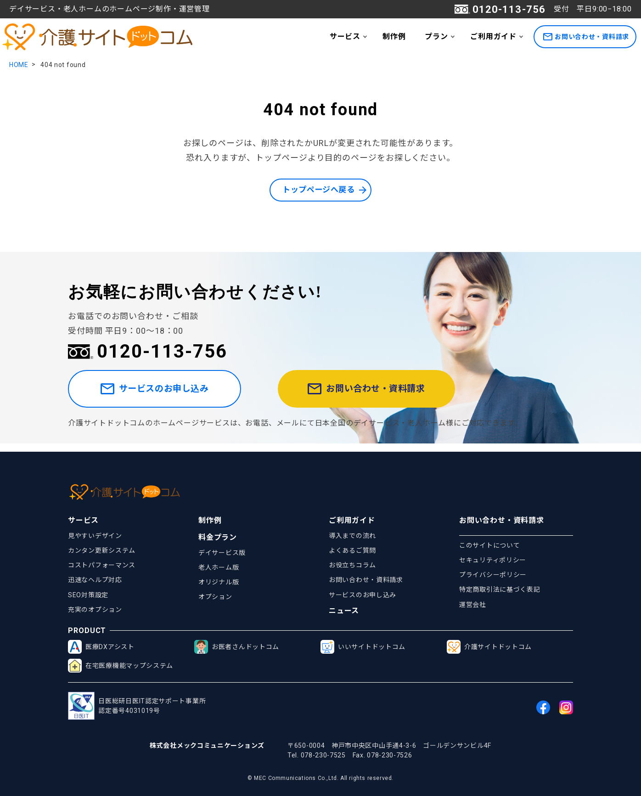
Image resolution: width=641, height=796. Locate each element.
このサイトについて (489, 545)
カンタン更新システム (101, 550)
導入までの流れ (352, 535)
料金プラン (217, 537)
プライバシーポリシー (493, 575)
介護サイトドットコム (489, 647)
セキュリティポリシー (492, 560)
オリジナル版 (218, 582)
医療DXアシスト (101, 647)
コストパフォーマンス (101, 565)
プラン (436, 36)
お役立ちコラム (352, 565)
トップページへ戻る (318, 190)
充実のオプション (95, 609)
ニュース (344, 611)
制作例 (393, 36)
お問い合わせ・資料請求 (586, 37)
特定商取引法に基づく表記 (499, 590)
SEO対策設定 (88, 595)
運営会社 (472, 604)
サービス (345, 36)
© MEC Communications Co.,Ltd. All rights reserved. (320, 778)
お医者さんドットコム (236, 647)
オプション (215, 597)
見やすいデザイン (95, 535)
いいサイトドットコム (362, 647)
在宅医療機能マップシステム (120, 666)
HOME (18, 64)
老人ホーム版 (218, 567)
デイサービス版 (222, 552)
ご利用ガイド (493, 36)
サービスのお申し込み (165, 393)
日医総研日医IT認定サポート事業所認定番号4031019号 (137, 706)
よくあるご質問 (352, 550)
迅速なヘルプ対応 (95, 580)
